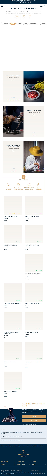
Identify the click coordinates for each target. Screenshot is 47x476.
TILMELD (34, 416)
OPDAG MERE (34, 420)
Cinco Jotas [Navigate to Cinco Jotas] (4, 445)
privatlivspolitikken (32, 424)
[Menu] (2, 6)
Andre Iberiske (33, 23)
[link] (41, 6)
